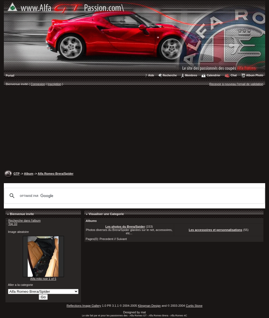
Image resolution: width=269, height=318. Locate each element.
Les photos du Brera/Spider (125, 226)
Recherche (170, 75)
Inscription (54, 84)
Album (28, 173)
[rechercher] (134, 196)
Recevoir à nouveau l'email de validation (236, 84)
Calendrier (213, 75)
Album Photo (254, 75)
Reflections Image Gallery (83, 305)
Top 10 (12, 223)
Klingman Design (149, 305)
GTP (16, 173)
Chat (234, 75)
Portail (10, 75)
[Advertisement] (134, 129)
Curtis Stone (194, 305)
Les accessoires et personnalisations (215, 229)
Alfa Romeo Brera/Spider (55, 173)
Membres (191, 75)
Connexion (38, 84)
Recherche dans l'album (24, 220)
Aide (151, 75)
